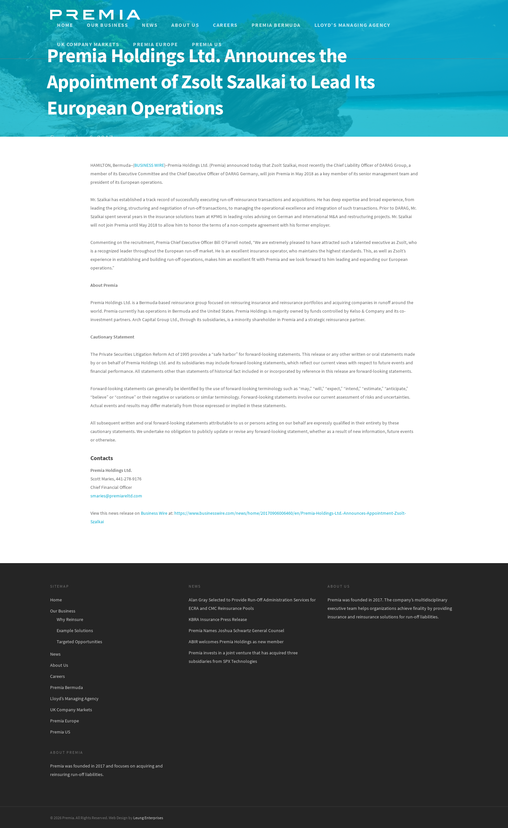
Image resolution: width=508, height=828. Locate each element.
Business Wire (154, 513)
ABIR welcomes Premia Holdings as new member (236, 642)
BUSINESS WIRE (149, 165)
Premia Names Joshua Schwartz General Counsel (236, 630)
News (150, 25)
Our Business (107, 25)
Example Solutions (75, 630)
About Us (185, 25)
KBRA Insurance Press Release (218, 619)
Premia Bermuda (276, 25)
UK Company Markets (88, 44)
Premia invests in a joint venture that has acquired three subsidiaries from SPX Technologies (243, 657)
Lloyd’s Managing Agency (352, 25)
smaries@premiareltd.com (116, 496)
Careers (225, 25)
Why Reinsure (70, 619)
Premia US (207, 44)
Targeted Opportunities (79, 642)
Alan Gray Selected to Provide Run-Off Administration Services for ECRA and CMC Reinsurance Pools (252, 604)
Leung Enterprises (148, 817)
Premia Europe (155, 44)
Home (65, 25)
